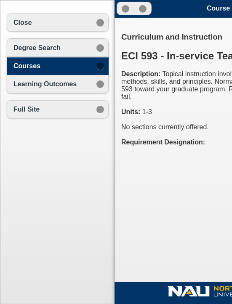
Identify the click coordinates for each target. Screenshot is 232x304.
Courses (26, 65)
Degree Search (37, 47)
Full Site (26, 109)
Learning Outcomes (45, 84)
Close (22, 22)
